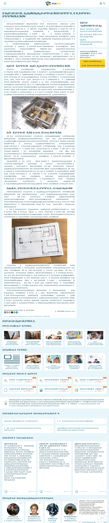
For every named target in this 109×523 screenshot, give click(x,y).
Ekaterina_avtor (70, 311)
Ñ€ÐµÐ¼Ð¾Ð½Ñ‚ (13, 316)
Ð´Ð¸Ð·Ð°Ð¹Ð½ (29, 316)
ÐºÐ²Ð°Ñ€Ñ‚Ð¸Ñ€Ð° (37, 316)
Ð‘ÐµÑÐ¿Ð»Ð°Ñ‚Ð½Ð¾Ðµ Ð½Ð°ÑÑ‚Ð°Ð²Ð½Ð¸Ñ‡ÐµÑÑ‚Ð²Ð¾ (93, 63)
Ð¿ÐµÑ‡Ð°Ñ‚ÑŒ (46, 316)
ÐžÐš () (102, 517)
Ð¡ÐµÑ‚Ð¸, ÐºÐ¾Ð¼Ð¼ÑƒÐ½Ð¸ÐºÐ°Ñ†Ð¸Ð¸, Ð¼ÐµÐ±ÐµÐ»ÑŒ (91, 42)
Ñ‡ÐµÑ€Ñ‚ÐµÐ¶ (21, 316)
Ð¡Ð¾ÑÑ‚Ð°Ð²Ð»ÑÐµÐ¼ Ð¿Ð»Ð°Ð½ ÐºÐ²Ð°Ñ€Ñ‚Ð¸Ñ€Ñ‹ (91, 30)
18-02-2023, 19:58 (10, 21)
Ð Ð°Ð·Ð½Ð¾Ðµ (71, 21)
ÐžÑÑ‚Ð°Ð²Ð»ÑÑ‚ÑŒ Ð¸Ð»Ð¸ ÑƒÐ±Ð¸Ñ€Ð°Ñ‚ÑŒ (91, 36)
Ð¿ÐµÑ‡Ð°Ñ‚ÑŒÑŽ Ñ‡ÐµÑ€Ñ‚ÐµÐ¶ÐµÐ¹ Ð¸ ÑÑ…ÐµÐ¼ (23, 92)
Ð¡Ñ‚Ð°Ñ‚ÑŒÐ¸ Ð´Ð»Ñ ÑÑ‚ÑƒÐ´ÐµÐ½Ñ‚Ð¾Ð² (55, 21)
